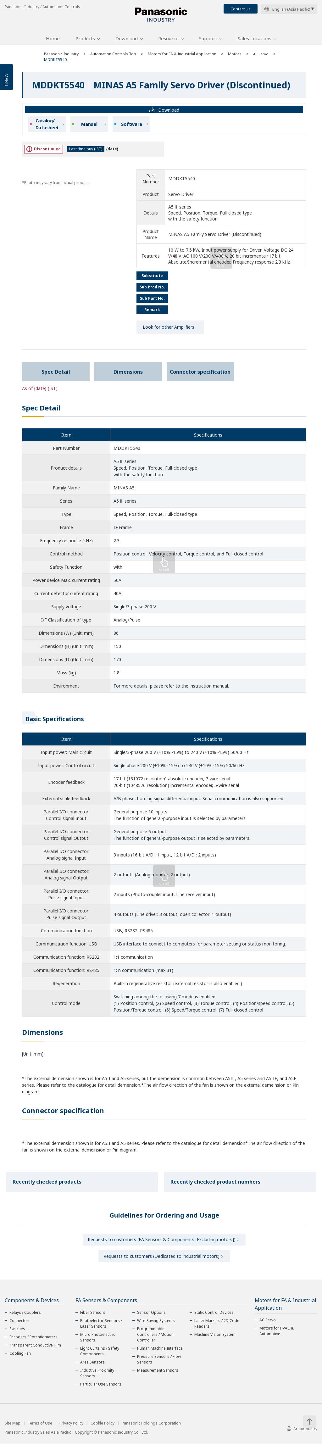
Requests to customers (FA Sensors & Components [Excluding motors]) (162, 1243)
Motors (235, 57)
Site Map (12, 1429)
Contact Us (240, 9)
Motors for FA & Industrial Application (182, 57)
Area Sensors (92, 1368)
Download (126, 42)
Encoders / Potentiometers (33, 1343)
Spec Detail (56, 375)
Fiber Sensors (92, 1318)
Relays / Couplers (25, 1318)
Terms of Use (40, 1429)
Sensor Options (151, 1318)
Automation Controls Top (113, 57)
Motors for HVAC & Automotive (276, 1337)
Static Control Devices (214, 1318)
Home (53, 42)
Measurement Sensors (157, 1376)
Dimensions (128, 375)
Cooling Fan (20, 1359)
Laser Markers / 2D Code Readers (216, 1329)
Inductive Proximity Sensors (97, 1379)
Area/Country (301, 1435)
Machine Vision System (215, 1340)
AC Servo (261, 57)
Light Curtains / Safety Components (99, 1357)
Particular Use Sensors (100, 1390)
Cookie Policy (102, 1429)
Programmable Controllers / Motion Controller (155, 1340)
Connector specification (200, 375)
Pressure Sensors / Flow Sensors (159, 1365)
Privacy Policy (71, 1429)
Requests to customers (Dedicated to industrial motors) (161, 1261)
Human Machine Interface (160, 1354)
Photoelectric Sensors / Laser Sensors (101, 1329)
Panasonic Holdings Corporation (151, 1429)
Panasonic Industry (61, 57)
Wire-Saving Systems (156, 1327)
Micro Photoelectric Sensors (97, 1343)
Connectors (20, 1327)
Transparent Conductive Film (35, 1351)
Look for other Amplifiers (168, 330)
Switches (17, 1335)
